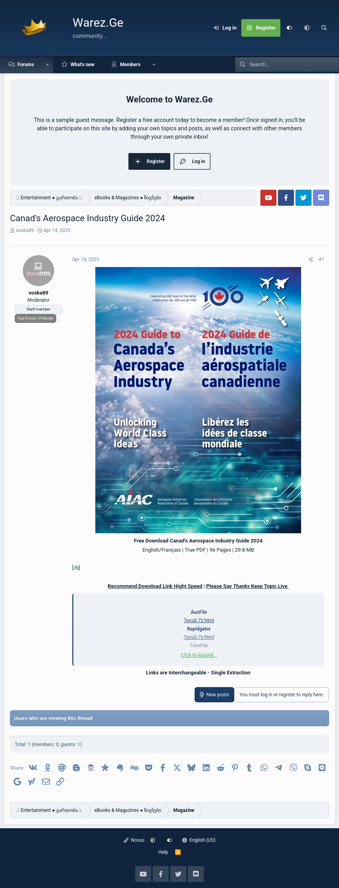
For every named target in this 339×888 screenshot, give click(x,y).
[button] (306, 28)
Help (163, 852)
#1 (321, 259)
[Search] (324, 28)
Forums (26, 64)
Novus (134, 840)
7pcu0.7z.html (198, 620)
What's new (83, 64)
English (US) (199, 840)
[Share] (310, 259)
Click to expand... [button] (199, 655)
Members (130, 64)
